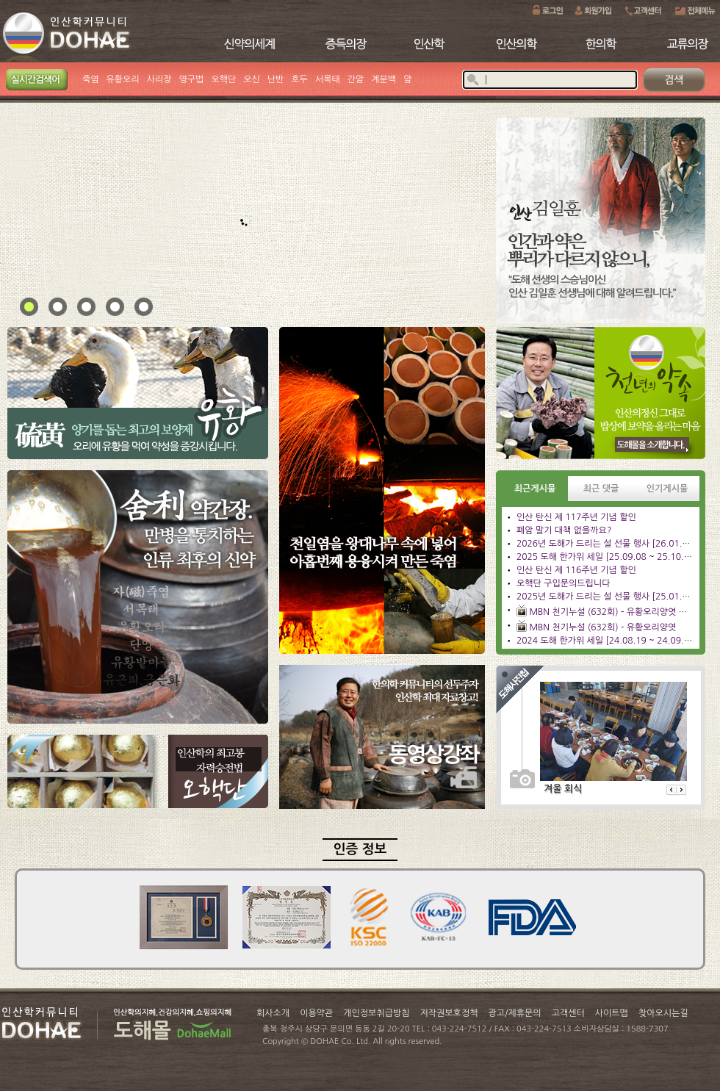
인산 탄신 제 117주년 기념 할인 (576, 517)
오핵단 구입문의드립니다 (563, 583)
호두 (299, 79)
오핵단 (223, 79)
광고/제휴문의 (514, 1013)
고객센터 (568, 1013)
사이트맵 (611, 1013)
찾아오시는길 (663, 1013)
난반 (275, 79)
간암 (356, 79)
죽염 (90, 79)
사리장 (159, 79)
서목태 (327, 79)
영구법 (191, 79)
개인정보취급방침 (376, 1013)
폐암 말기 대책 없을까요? (563, 530)
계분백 (383, 79)
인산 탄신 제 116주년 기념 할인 (576, 570)
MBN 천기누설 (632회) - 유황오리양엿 (602, 627)
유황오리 (123, 79)
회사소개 (272, 1013)
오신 (251, 79)
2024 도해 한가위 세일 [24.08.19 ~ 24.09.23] (607, 640)
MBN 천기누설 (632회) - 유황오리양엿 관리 (612, 612)
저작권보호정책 (449, 1013)
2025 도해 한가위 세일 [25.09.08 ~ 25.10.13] (607, 556)
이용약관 (316, 1013)
